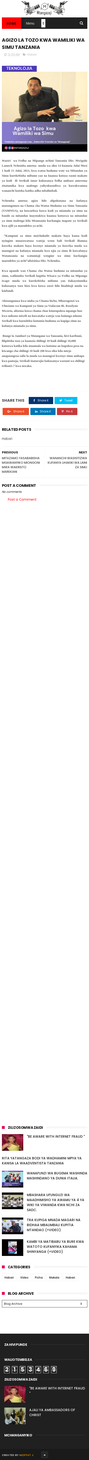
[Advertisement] (44, 554)
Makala (54, 1277)
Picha (39, 1277)
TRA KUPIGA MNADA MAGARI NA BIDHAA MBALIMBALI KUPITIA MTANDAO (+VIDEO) (53, 1225)
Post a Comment (22, 499)
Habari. (71, 1277)
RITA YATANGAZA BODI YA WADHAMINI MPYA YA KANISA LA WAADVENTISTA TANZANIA (42, 1161)
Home (11, 23)
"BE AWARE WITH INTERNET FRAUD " (56, 1136)
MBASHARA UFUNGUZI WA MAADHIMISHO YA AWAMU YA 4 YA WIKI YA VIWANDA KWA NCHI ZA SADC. (55, 1202)
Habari (32, 54)
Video (24, 1277)
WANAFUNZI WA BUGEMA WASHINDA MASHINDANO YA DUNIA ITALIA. (57, 1176)
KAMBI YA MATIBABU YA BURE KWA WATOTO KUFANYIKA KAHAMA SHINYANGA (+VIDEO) (55, 1246)
